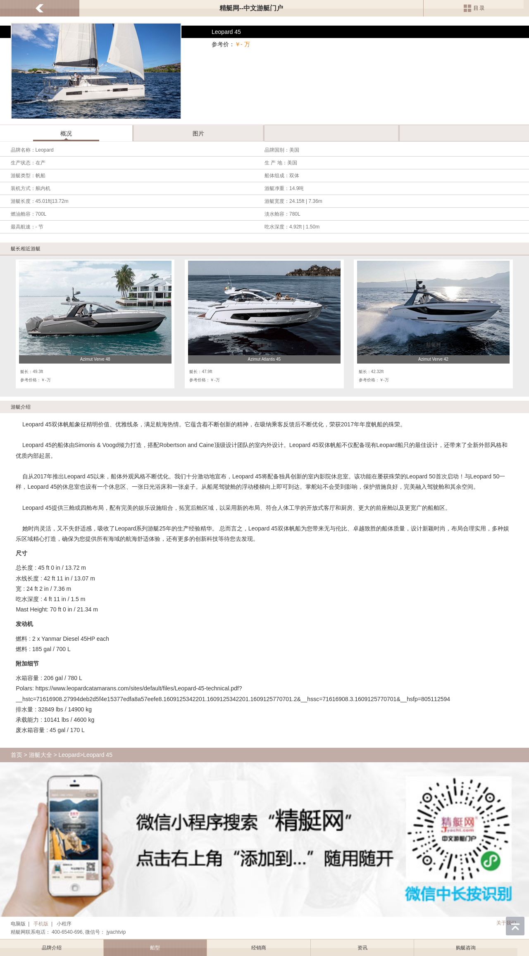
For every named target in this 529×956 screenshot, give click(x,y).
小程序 (64, 924)
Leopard (69, 754)
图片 (198, 133)
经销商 (258, 948)
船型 (155, 948)
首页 (16, 754)
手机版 (40, 924)
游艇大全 (40, 754)
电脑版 (18, 924)
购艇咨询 (466, 948)
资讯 (362, 948)
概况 (66, 133)
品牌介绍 (52, 948)
